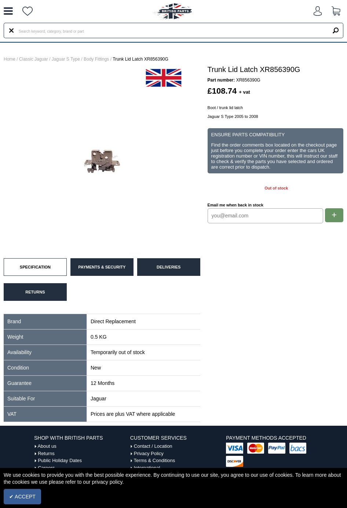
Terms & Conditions (154, 460)
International (147, 468)
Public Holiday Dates (60, 460)
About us (46, 446)
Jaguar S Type (66, 59)
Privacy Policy (149, 453)
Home (9, 59)
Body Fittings (96, 59)
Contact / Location (153, 446)
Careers (46, 468)
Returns (46, 453)
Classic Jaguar (33, 59)
